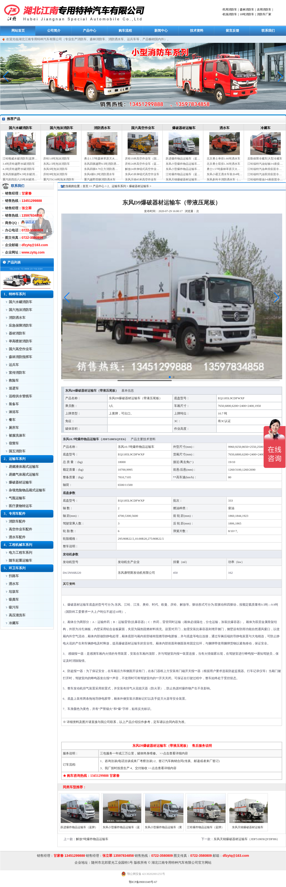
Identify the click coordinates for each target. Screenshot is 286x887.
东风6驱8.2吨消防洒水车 (99, 174)
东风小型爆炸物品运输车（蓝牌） (184, 163)
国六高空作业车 (143, 128)
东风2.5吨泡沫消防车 (56, 163)
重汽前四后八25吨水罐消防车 (21, 179)
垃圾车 (14, 591)
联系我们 (268, 30)
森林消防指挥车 (20, 357)
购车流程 (125, 30)
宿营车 (14, 443)
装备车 (14, 404)
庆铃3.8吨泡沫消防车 (56, 158)
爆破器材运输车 (184, 128)
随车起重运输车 (20, 560)
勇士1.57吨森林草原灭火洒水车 (102, 158)
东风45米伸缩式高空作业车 (142, 174)
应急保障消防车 (20, 325)
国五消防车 (17, 451)
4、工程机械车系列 (18, 545)
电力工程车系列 (20, 552)
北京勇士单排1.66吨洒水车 (223, 158)
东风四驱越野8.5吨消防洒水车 (102, 163)
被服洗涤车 (17, 435)
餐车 (12, 420)
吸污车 (14, 607)
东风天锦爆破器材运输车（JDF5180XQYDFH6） (184, 179)
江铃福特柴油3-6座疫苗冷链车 (265, 179)
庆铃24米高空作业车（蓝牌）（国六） (143, 163)
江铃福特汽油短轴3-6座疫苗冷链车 (265, 163)
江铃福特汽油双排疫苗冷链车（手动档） (265, 174)
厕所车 (14, 427)
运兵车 (14, 365)
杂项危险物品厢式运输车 (27, 490)
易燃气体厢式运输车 (24, 474)
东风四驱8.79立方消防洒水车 (102, 169)
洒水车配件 (17, 537)
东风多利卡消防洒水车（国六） (225, 179)
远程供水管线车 (20, 396)
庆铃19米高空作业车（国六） (143, 158)
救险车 (14, 380)
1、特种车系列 (14, 294)
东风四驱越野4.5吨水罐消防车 (21, 174)
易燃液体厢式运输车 (24, 466)
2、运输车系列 (14, 459)
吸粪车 (14, 599)
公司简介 (53, 30)
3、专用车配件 (14, 513)
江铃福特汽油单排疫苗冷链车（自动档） (265, 169)
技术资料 (196, 30)
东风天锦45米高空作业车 (140, 179)
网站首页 (18, 30)
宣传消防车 (17, 372)
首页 (85, 186)
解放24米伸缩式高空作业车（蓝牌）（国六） (143, 169)
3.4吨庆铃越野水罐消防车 (19, 163)
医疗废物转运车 (20, 506)
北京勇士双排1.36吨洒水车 (223, 163)
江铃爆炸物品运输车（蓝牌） (184, 174)
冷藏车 (266, 128)
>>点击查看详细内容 (174, 753)
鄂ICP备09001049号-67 (143, 882)
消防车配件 (17, 521)
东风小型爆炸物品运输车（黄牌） (184, 169)
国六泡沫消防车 (61, 128)
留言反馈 (232, 30)
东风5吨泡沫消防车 (55, 169)
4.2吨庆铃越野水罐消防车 (19, 169)
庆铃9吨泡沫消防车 (55, 174)
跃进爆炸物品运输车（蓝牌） (184, 158)
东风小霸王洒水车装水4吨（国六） (225, 174)
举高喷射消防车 (20, 341)
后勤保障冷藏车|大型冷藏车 (264, 158)
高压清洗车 (17, 615)
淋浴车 (14, 412)
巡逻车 (14, 388)
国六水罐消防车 (20, 128)
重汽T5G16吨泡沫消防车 (58, 179)
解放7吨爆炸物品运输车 (92, 839)
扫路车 (14, 576)
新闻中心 (161, 30)
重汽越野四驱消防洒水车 (99, 179)
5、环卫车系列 (14, 568)
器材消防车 (17, 333)
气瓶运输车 (17, 498)
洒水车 (225, 128)
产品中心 (89, 30)
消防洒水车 (102, 128)
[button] (280, 76)
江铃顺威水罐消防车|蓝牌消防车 (21, 158)
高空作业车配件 (20, 529)
